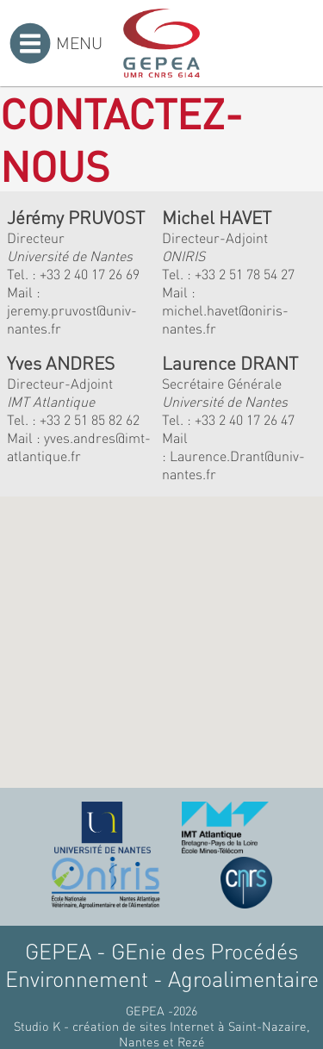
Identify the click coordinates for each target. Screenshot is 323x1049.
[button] (132, 671)
